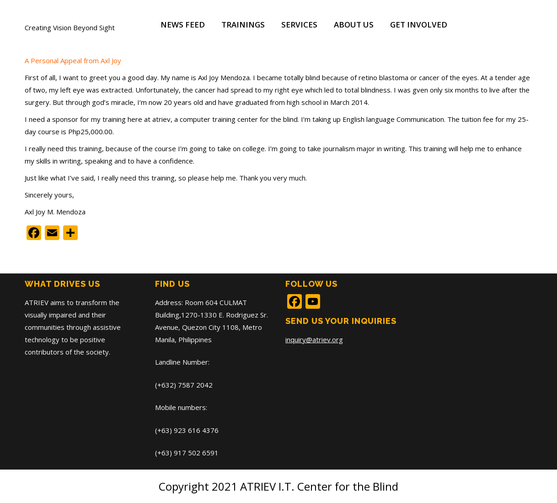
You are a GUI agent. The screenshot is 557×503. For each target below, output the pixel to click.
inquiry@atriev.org (314, 339)
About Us (354, 24)
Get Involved (418, 24)
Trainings (243, 24)
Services (299, 24)
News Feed (183, 24)
